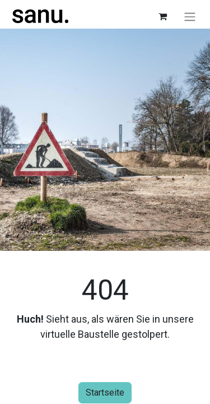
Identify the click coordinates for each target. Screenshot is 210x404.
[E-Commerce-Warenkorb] (162, 16)
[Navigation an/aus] (190, 16)
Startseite (105, 392)
